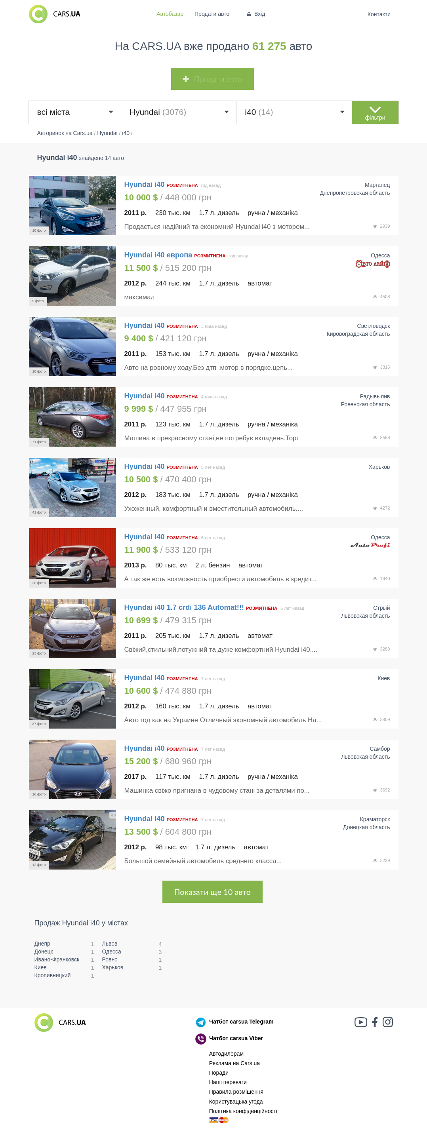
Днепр (42, 943)
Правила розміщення (236, 1092)
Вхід (255, 14)
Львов (109, 943)
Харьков (112, 967)
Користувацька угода (236, 1101)
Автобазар (169, 14)
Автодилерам (226, 1053)
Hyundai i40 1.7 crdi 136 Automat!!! (184, 607)
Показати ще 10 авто (212, 891)
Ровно (109, 959)
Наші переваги (228, 1082)
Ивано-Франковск (57, 959)
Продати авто (211, 14)
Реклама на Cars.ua (234, 1063)
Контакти (379, 14)
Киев (40, 967)
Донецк (43, 951)
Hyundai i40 (145, 184)
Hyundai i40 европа (158, 255)
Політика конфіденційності (243, 1111)
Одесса (111, 951)
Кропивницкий (52, 975)
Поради (219, 1072)
